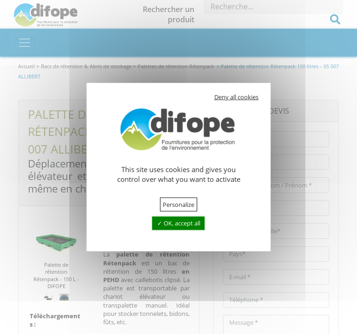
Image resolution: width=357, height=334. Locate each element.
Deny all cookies (236, 97)
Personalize (178, 204)
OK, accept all (178, 223)
